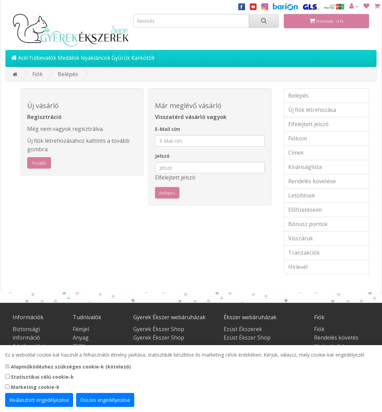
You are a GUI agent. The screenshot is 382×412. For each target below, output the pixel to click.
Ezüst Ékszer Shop (247, 337)
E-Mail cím (167, 129)
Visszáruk (300, 238)
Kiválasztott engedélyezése (39, 400)
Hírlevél (298, 267)
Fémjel (81, 329)
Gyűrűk (120, 58)
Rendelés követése (312, 181)
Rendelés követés (336, 337)
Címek (296, 152)
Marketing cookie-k (32, 387)
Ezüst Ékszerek (243, 329)
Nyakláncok (95, 58)
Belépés (68, 74)
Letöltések (301, 195)
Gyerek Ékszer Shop (158, 329)
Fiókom (297, 138)
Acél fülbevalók (37, 58)
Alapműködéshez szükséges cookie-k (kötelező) (68, 366)
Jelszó (162, 156)
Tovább (39, 163)
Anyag (81, 337)
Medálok (68, 58)
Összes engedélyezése (105, 400)
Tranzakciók (304, 252)
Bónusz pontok (308, 224)
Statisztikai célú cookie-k (39, 377)
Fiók (37, 74)
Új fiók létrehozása (312, 110)
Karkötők (143, 58)
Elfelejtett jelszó (175, 177)
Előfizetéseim (305, 209)
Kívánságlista (305, 167)
